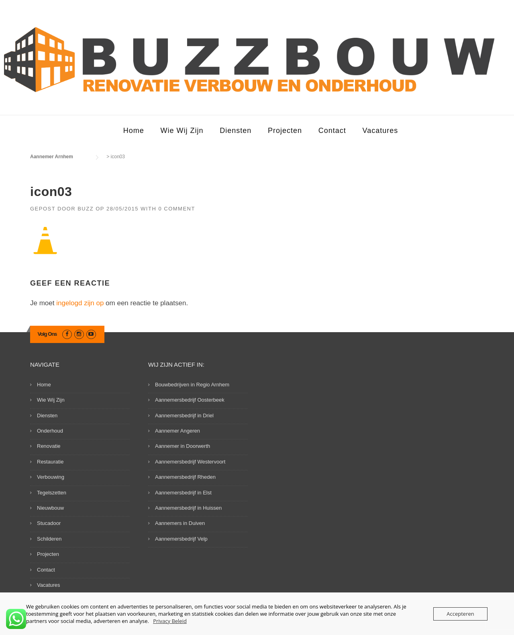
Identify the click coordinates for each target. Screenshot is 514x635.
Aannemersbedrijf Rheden (185, 477)
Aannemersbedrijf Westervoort (190, 462)
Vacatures (380, 131)
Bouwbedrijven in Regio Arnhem (192, 385)
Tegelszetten (51, 493)
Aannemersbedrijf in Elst (183, 493)
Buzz (86, 209)
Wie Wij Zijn (181, 131)
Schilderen (49, 539)
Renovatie (49, 446)
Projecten (285, 131)
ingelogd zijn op (80, 303)
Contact (332, 131)
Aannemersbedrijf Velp (181, 539)
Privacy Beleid (170, 621)
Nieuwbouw (50, 508)
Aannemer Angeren (177, 431)
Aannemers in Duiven (180, 523)
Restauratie (50, 462)
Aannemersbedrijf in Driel (184, 415)
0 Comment (176, 209)
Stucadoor (49, 523)
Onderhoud (50, 431)
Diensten (235, 131)
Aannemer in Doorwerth (182, 446)
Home (133, 131)
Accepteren (460, 613)
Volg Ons (47, 334)
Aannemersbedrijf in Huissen (188, 508)
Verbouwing (50, 477)
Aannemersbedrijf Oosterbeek (189, 400)
